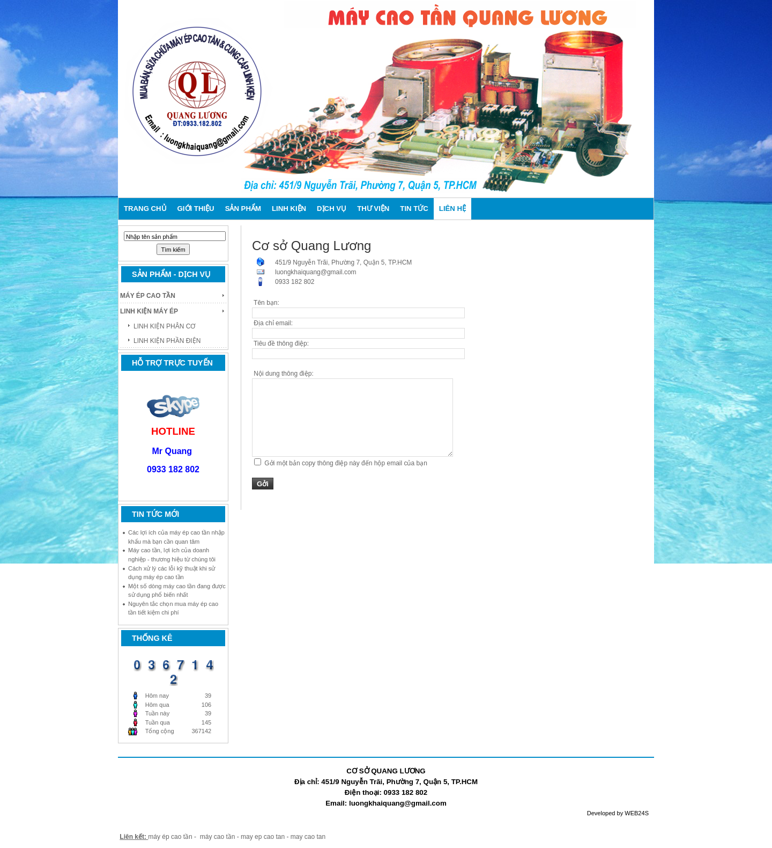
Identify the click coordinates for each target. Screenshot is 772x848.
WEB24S (637, 813)
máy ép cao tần (170, 836)
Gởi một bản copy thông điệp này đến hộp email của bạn (345, 463)
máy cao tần (217, 836)
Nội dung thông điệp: (283, 373)
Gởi (263, 484)
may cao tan (308, 836)
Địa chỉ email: (272, 323)
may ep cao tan (263, 836)
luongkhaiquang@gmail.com (316, 272)
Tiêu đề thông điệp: (280, 343)
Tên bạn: (265, 302)
